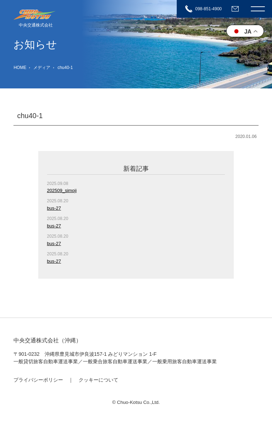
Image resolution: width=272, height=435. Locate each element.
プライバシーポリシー (38, 380)
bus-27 (54, 208)
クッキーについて (98, 380)
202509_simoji (62, 190)
